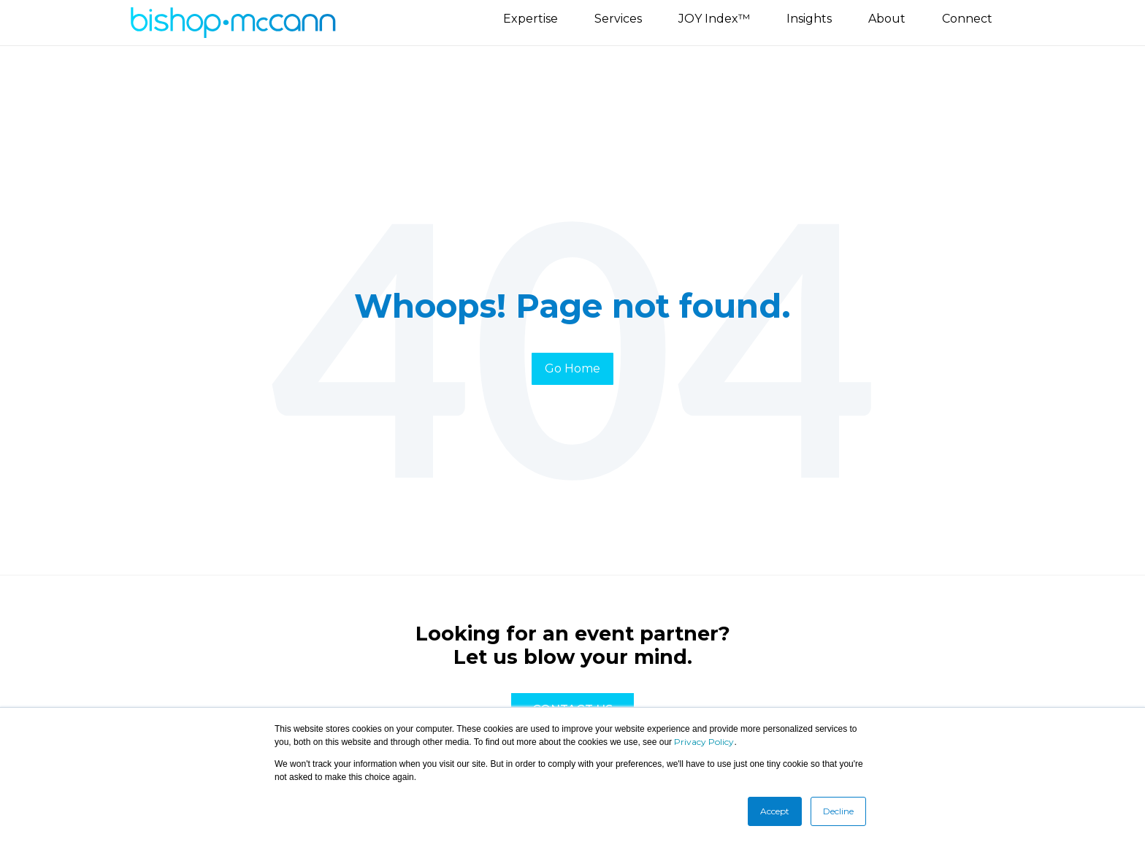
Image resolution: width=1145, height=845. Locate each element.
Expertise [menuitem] (530, 19)
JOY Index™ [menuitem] (714, 19)
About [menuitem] (886, 19)
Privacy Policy (704, 741)
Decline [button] (838, 811)
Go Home (572, 368)
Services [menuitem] (618, 19)
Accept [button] (774, 811)
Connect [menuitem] (967, 19)
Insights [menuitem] (809, 19)
